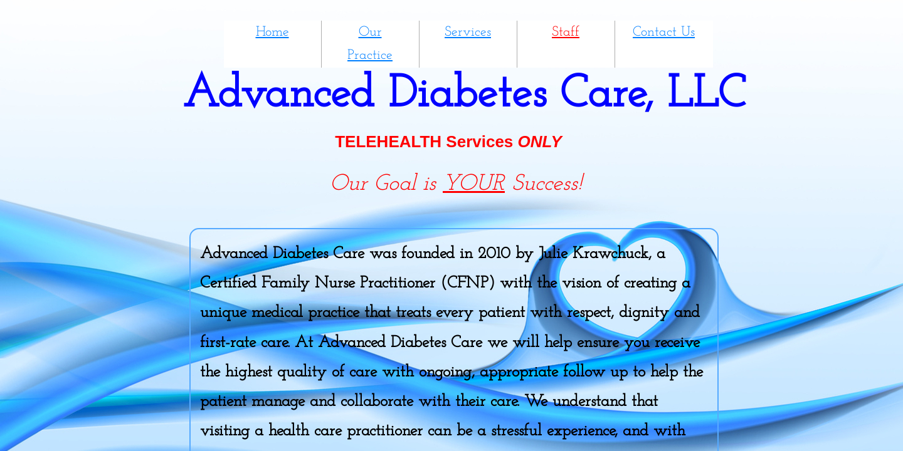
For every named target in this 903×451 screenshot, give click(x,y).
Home (272, 32)
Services (468, 32)
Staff (565, 32)
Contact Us (664, 32)
